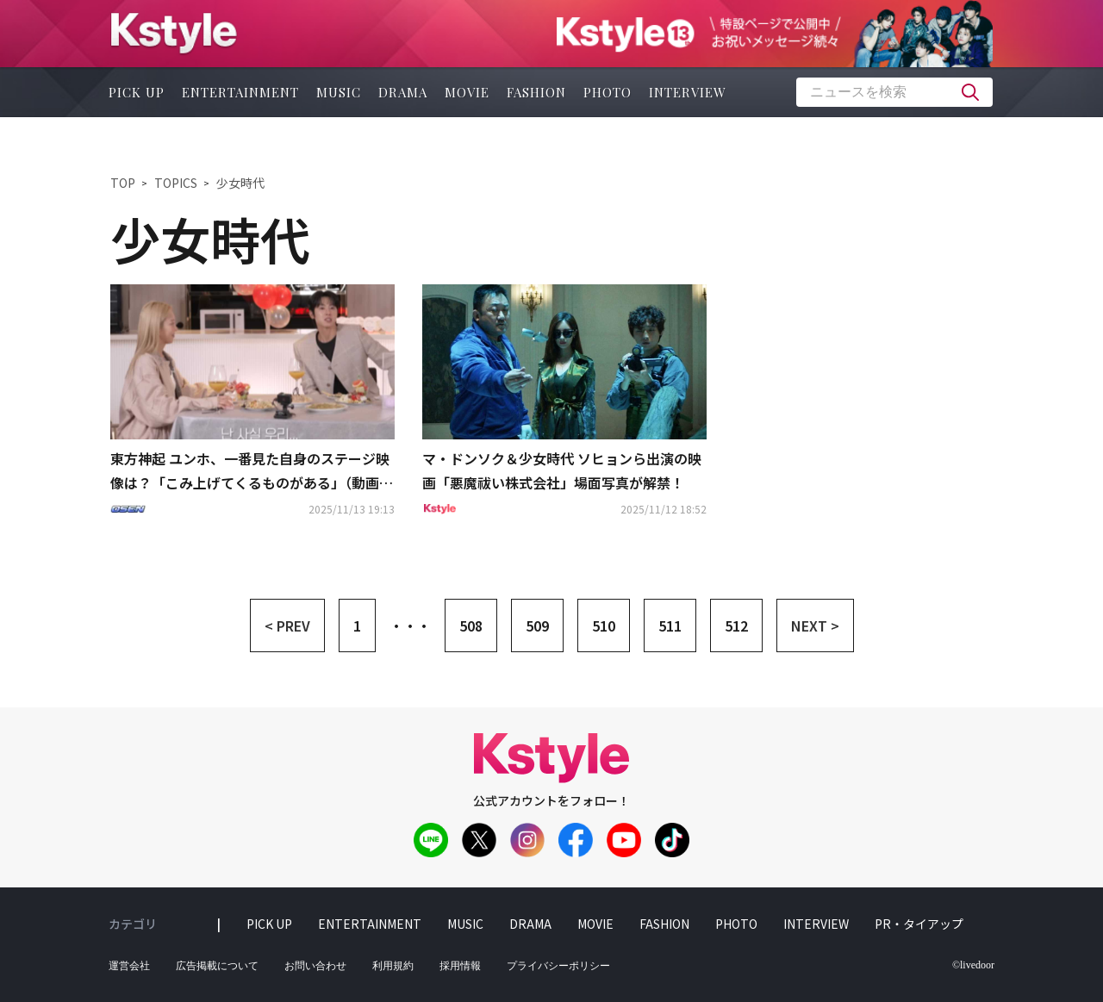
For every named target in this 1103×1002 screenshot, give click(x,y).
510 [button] (603, 625)
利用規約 (393, 966)
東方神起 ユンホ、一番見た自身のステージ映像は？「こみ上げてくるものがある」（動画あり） (251, 472)
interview (687, 92)
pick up (137, 92)
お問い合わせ (315, 966)
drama (402, 92)
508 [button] (471, 625)
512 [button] (736, 625)
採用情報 (460, 966)
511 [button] (670, 625)
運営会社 (129, 966)
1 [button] (357, 625)
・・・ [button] (410, 625)
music (338, 92)
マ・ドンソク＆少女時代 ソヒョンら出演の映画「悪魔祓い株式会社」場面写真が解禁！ (561, 471)
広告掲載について (217, 966)
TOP (122, 182)
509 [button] (537, 625)
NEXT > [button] (815, 625)
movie (467, 92)
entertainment (240, 92)
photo (607, 92)
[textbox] (894, 92)
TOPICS (175, 182)
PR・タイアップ (919, 923)
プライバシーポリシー (558, 966)
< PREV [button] (287, 625)
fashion (536, 92)
